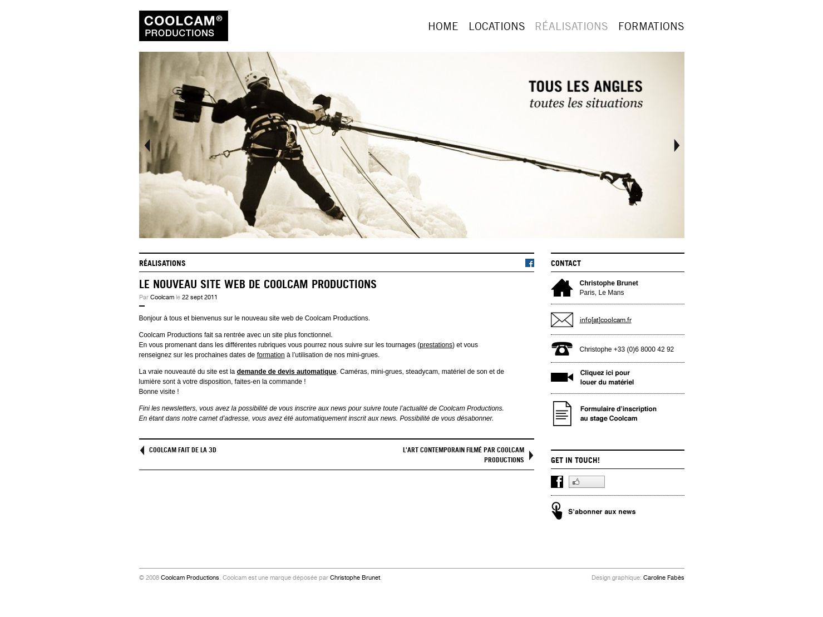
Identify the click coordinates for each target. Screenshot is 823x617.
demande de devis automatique (287, 372)
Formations (651, 26)
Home (443, 26)
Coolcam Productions (190, 577)
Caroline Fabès (663, 577)
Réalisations (571, 26)
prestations (436, 345)
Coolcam (162, 297)
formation (271, 355)
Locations (497, 26)
